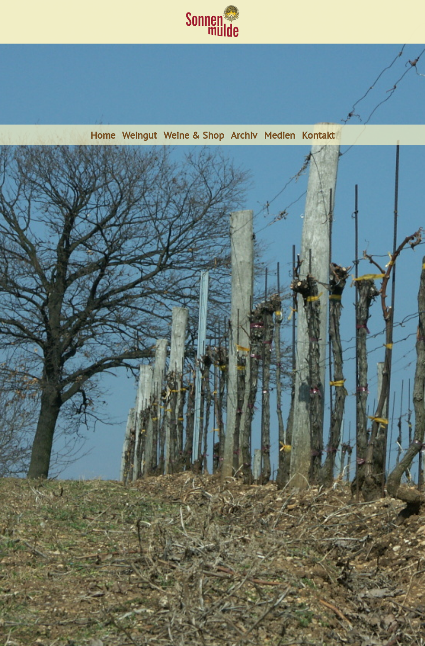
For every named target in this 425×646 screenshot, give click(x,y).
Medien (279, 135)
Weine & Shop (194, 135)
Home (102, 135)
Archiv (244, 135)
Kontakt (318, 135)
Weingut (139, 135)
